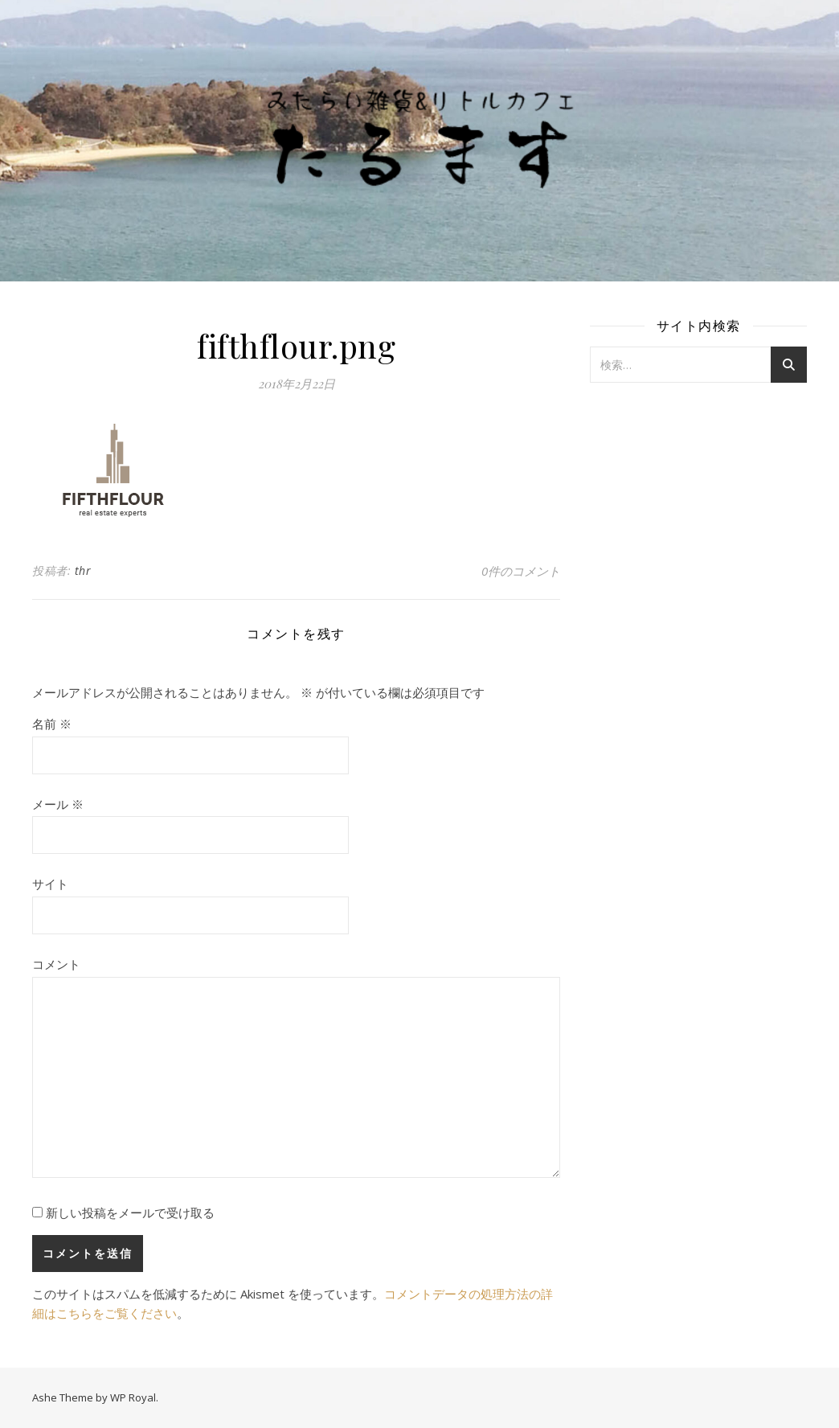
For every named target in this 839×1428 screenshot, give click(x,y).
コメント (56, 964)
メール (58, 804)
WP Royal (133, 1397)
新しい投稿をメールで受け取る (130, 1212)
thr (83, 570)
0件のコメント (520, 571)
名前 (52, 724)
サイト (50, 884)
